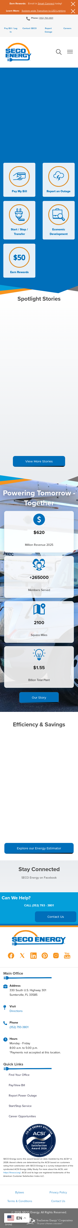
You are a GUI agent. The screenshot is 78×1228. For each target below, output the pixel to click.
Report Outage (48, 30)
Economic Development (58, 220)
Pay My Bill (19, 179)
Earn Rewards (19, 260)
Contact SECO (29, 28)
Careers (67, 28)
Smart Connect (46, 3)
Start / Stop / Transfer (19, 220)
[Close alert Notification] (73, 4)
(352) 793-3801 (46, 17)
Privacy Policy (58, 1192)
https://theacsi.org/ (12, 1172)
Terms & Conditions (19, 1201)
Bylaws (19, 1192)
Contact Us (58, 1201)
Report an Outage (59, 179)
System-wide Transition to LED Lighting (44, 10)
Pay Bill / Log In (10, 30)
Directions (16, 1011)
